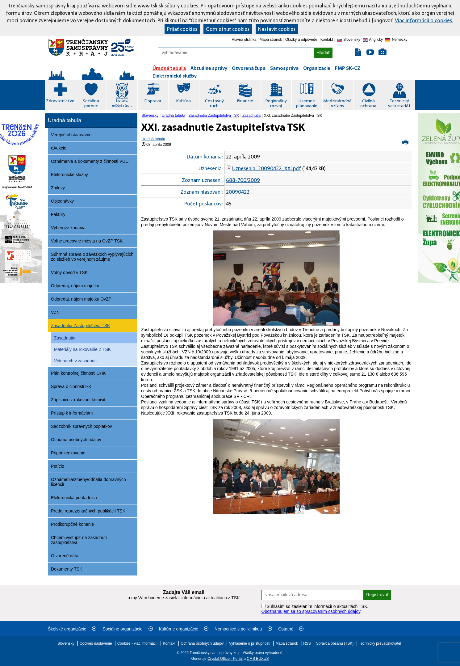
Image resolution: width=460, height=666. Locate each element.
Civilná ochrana (368, 103)
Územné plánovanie (306, 103)
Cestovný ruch (214, 103)
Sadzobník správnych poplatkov (81, 426)
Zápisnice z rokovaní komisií (78, 399)
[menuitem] (151, 115)
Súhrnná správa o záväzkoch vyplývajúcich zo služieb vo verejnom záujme (92, 257)
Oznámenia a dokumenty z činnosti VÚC (89, 161)
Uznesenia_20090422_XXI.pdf (266, 168)
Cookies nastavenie (96, 643)
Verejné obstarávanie (71, 134)
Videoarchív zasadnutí (75, 360)
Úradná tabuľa (169, 68)
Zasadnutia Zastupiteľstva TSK (80, 325)
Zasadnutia (64, 337)
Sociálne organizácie (127, 628)
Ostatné (290, 628)
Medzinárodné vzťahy (337, 103)
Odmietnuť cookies (227, 29)
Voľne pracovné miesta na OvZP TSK (87, 240)
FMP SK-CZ (347, 68)
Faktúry (58, 214)
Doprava (152, 100)
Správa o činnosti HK (71, 386)
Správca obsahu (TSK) (334, 643)
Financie (245, 100)
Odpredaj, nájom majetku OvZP (81, 299)
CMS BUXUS (258, 658)
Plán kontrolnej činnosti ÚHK (78, 373)
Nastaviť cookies (276, 29)
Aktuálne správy (208, 68)
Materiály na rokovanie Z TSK (82, 349)
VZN (55, 312)
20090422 (237, 192)
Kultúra (183, 100)
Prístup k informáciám (72, 413)
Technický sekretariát (399, 103)
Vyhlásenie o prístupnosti (249, 643)
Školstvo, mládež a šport (122, 103)
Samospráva (284, 68)
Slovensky (150, 115)
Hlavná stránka (244, 39)
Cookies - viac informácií (137, 643)
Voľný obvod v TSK (69, 272)
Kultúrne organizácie (184, 628)
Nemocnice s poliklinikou (243, 628)
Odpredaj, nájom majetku (75, 285)
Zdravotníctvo (60, 100)
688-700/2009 (243, 180)
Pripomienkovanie (68, 452)
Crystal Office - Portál (225, 658)
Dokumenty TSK (66, 569)
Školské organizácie (72, 628)
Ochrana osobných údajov (76, 439)
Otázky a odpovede (301, 39)
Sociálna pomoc (91, 103)
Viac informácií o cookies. (424, 20)
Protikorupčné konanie (72, 524)
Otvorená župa (249, 68)
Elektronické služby (175, 76)
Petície (57, 466)
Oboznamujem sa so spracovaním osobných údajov (310, 611)
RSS (307, 643)
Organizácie (316, 68)
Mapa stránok (271, 39)
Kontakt (326, 39)
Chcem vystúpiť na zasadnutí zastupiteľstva (79, 540)
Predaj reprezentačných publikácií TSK (88, 510)
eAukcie (58, 147)
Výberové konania (68, 227)
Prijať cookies (182, 29)
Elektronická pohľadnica (74, 497)
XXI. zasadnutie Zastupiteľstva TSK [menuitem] (293, 115)
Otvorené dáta (64, 555)
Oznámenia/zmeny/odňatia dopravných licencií (88, 482)
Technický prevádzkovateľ (380, 643)
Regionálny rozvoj (276, 103)
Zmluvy (58, 187)
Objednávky (62, 201)
